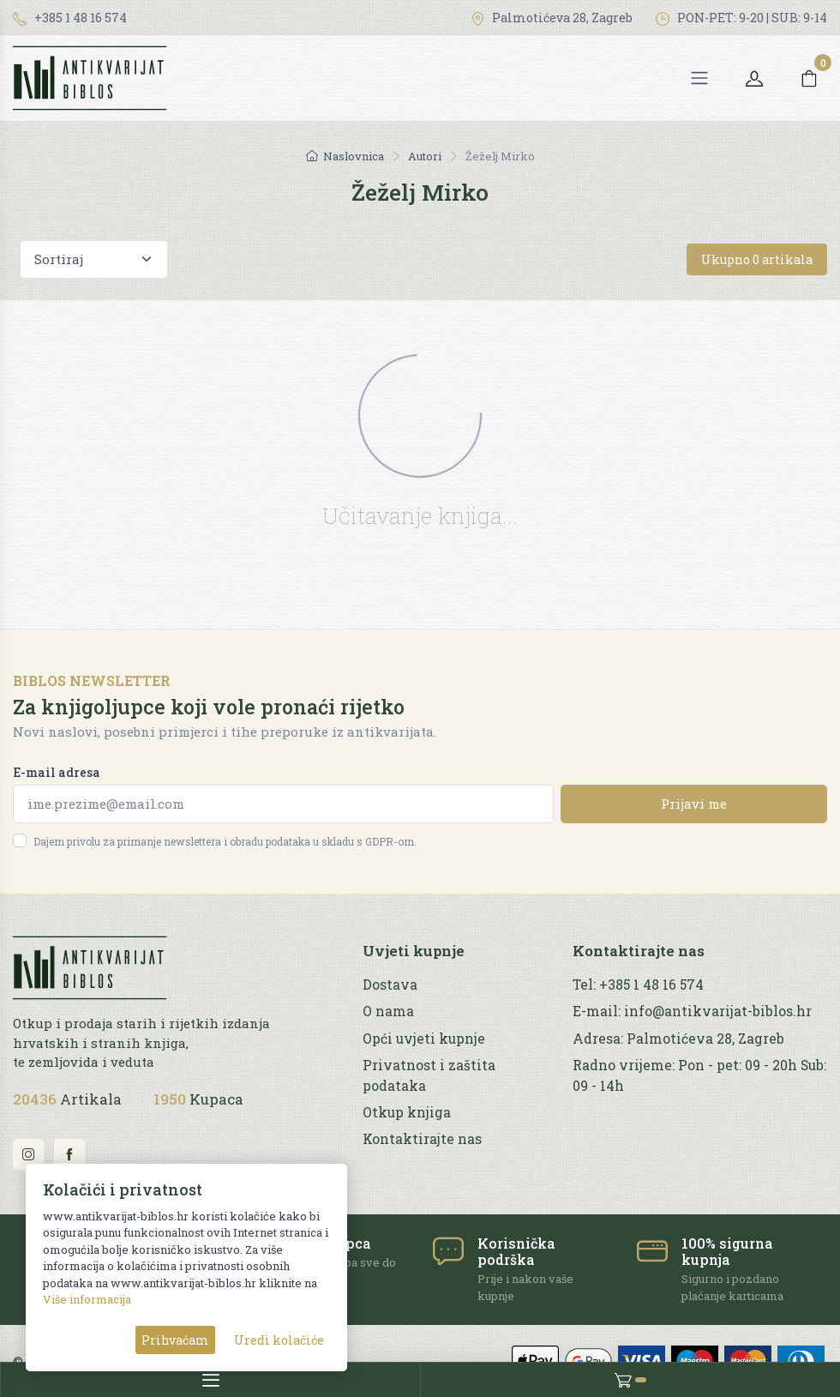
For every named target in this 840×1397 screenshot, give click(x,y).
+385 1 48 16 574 (70, 17)
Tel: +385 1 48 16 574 (638, 984)
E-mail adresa (56, 772)
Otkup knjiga (407, 1112)
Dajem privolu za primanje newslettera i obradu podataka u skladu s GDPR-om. (225, 841)
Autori (424, 156)
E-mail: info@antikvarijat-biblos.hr (692, 1011)
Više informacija (87, 1299)
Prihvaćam (175, 1340)
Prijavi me (694, 803)
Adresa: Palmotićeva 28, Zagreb (678, 1038)
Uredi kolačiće (279, 1340)
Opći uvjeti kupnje (424, 1038)
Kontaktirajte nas (422, 1138)
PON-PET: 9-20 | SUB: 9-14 (741, 17)
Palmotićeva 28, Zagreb (552, 17)
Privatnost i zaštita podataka (429, 1075)
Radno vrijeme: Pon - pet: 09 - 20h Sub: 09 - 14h (699, 1075)
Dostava (390, 984)
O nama (388, 1011)
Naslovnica (345, 156)
